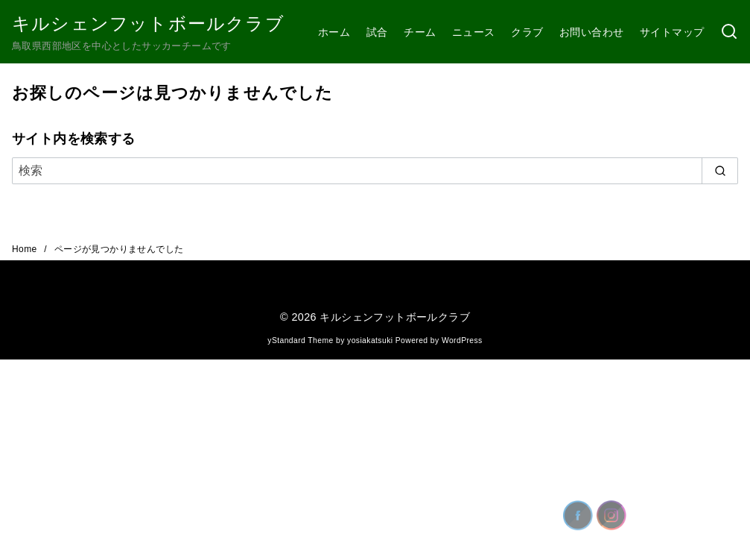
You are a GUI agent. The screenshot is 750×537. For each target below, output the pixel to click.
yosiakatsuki (370, 340)
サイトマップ (672, 32)
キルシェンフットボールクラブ (148, 23)
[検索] (729, 32)
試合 (377, 32)
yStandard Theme (300, 340)
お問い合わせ (591, 32)
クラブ (527, 32)
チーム (420, 32)
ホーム (334, 32)
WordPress (462, 340)
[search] (720, 170)
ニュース (473, 32)
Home (25, 249)
